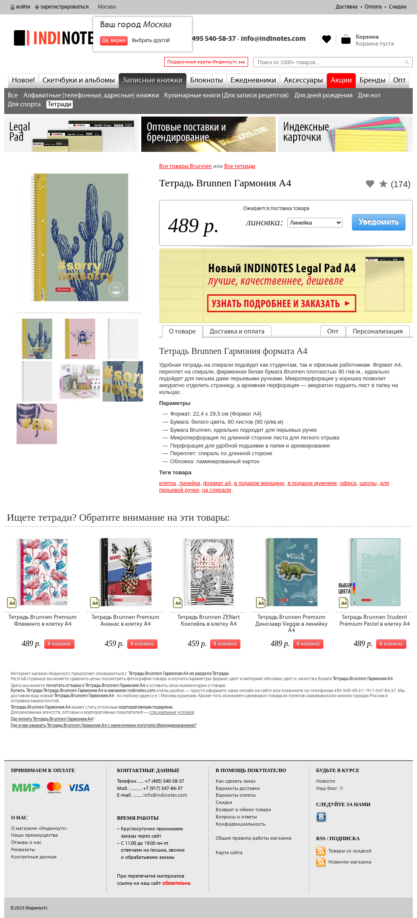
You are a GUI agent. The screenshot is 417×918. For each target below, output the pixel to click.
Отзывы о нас (26, 842)
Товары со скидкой (349, 851)
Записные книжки (153, 80)
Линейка (189, 483)
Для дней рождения (323, 95)
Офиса (348, 483)
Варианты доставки (238, 788)
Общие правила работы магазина (253, 838)
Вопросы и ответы (236, 817)
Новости (325, 781)
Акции (341, 80)
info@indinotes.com (273, 39)
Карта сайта (229, 852)
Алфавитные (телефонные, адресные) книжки (91, 95)
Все (13, 95)
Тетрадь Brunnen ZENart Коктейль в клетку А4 (208, 620)
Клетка (167, 483)
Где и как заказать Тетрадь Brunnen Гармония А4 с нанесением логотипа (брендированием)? (103, 725)
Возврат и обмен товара (243, 810)
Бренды (373, 80)
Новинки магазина (349, 862)
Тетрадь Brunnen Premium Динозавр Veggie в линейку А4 (291, 624)
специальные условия (171, 712)
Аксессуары (303, 80)
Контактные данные (34, 857)
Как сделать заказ (235, 781)
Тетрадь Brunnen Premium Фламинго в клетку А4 (43, 620)
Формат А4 (217, 483)
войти (23, 7)
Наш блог (326, 788)
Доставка (346, 7)
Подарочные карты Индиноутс (202, 62)
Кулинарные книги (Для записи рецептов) (226, 95)
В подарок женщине (259, 483)
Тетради (59, 104)
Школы (368, 483)
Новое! (23, 80)
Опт (399, 80)
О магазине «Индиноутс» (39, 828)
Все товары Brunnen (185, 166)
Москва (107, 7)
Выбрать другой (151, 40)
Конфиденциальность (241, 824)
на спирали (216, 490)
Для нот (369, 95)
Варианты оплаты (236, 795)
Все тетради (239, 166)
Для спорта (24, 104)
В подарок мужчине (312, 483)
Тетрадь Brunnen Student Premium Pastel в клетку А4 (375, 620)
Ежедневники (253, 80)
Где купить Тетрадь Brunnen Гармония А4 (52, 719)
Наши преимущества (34, 835)
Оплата (373, 7)
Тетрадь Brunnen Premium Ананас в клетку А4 (125, 620)
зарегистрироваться (64, 7)
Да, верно (114, 40)
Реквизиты (23, 849)
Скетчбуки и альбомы (79, 80)
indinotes (71, 38)
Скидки (397, 7)
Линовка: (264, 223)
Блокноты (206, 80)
